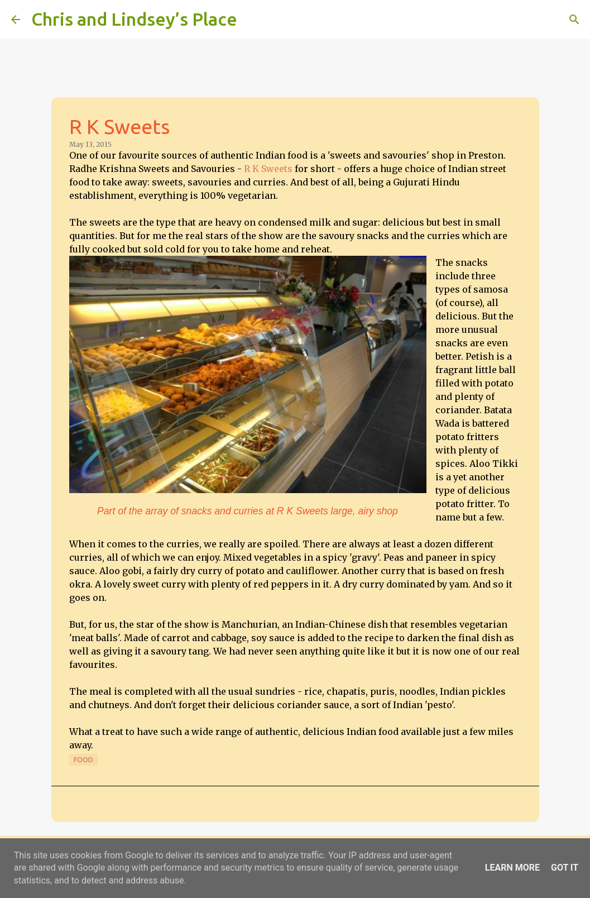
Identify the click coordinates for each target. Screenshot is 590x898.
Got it (564, 867)
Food (83, 759)
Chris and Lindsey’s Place (134, 19)
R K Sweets (268, 168)
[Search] (253, 19)
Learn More (512, 867)
